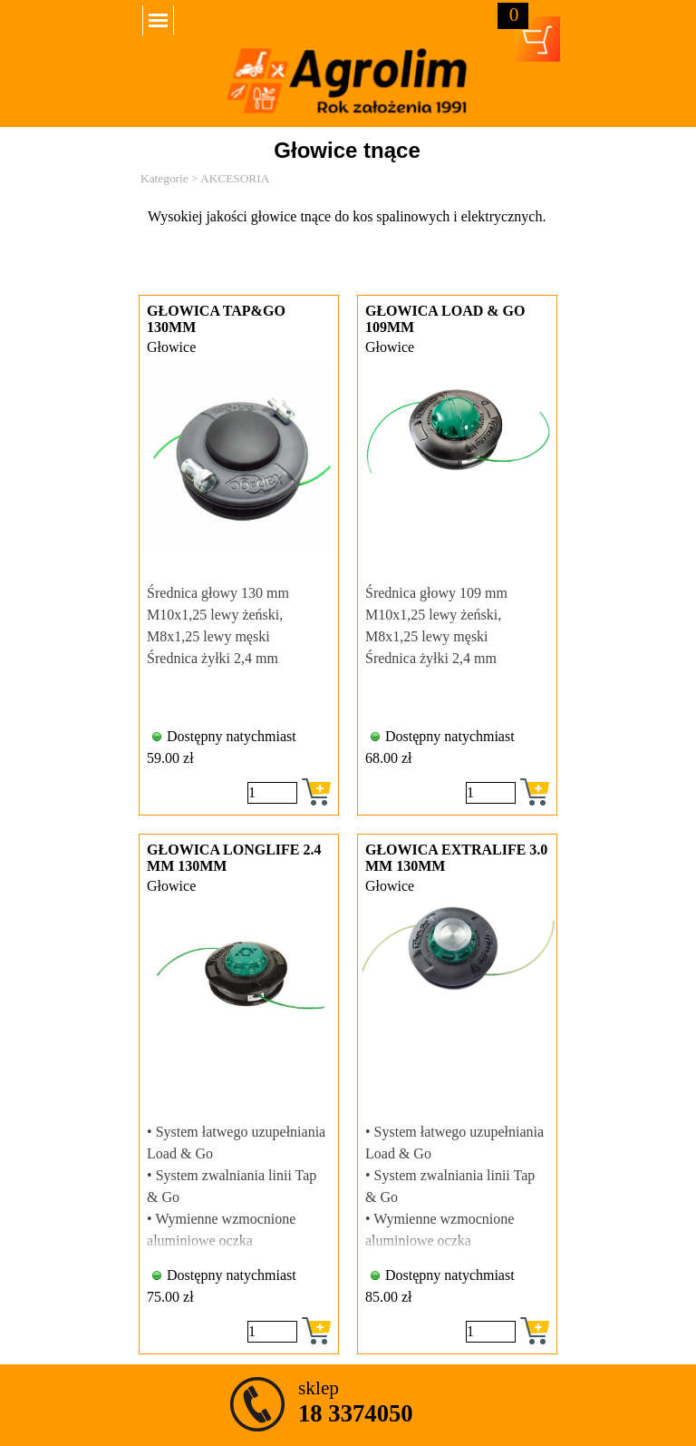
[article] (239, 555)
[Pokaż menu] (158, 20)
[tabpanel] (348, 238)
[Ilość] (272, 793)
